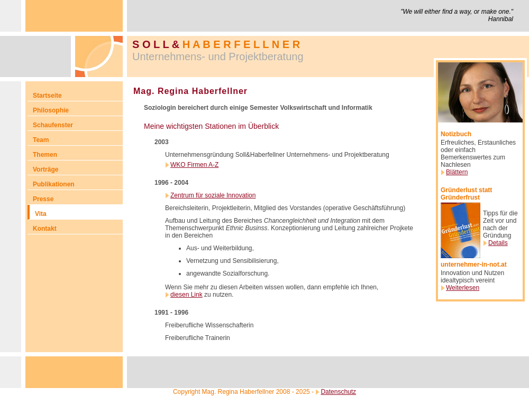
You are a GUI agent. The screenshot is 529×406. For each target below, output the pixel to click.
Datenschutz (338, 391)
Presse (43, 199)
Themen (45, 154)
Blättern (457, 172)
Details (498, 243)
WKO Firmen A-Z (194, 164)
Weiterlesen (462, 287)
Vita (41, 214)
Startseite (47, 95)
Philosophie (51, 110)
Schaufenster (53, 125)
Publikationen (54, 184)
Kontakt (45, 228)
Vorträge (45, 169)
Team (41, 140)
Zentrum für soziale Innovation (213, 195)
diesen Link (186, 294)
